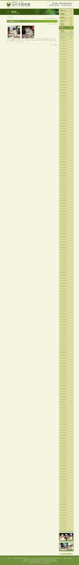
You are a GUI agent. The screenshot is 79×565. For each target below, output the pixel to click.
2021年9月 (64, 189)
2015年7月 (64, 393)
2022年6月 (64, 164)
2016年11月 (64, 349)
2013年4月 (64, 468)
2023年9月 (64, 123)
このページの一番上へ (66, 554)
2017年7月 (64, 327)
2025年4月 (64, 70)
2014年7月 (64, 427)
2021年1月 (64, 211)
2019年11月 (64, 250)
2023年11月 (64, 117)
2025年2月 (64, 76)
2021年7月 (64, 195)
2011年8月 (64, 523)
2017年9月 (64, 322)
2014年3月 (64, 438)
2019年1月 (64, 277)
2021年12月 (64, 181)
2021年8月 (64, 192)
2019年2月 (64, 275)
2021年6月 (64, 197)
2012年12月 (64, 479)
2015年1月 (64, 410)
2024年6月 (64, 98)
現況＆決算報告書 (68, 558)
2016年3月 (64, 371)
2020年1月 (64, 244)
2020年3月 (64, 239)
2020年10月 (64, 219)
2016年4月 (64, 369)
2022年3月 (64, 172)
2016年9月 (64, 355)
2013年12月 (64, 446)
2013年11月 (64, 449)
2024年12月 (64, 81)
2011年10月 (64, 518)
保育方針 (66, 17)
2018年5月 (64, 300)
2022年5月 (64, 167)
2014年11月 (64, 416)
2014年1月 (64, 443)
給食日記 (66, 546)
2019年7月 (64, 261)
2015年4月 (64, 402)
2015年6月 (64, 396)
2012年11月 (64, 482)
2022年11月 (64, 150)
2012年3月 (64, 504)
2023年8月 (64, 125)
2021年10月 (64, 186)
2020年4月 (64, 236)
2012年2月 (64, 507)
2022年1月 (64, 178)
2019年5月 (64, 266)
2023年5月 (64, 134)
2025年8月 (64, 59)
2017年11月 (64, 316)
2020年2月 (64, 241)
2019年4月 (64, 269)
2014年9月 (64, 421)
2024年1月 (64, 112)
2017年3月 (64, 338)
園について (66, 11)
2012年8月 (64, 490)
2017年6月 (64, 330)
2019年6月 (64, 264)
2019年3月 (64, 272)
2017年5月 (64, 333)
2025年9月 (64, 56)
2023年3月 (64, 139)
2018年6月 (64, 297)
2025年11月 (64, 51)
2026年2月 (64, 43)
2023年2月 (64, 142)
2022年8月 (64, 159)
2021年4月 (64, 203)
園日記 (66, 27)
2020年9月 (64, 222)
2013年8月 (64, 457)
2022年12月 (64, 148)
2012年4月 (64, 501)
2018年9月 (64, 288)
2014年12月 (64, 413)
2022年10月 (64, 153)
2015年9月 (64, 388)
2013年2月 (64, 474)
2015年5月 (64, 399)
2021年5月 (64, 200)
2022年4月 (64, 170)
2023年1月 (64, 145)
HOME (66, 31)
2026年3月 (64, 40)
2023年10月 (64, 120)
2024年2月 (64, 109)
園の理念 (66, 14)
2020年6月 (64, 230)
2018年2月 (64, 308)
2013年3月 (64, 471)
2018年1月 (64, 311)
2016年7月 (64, 360)
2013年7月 (64, 460)
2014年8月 (64, 424)
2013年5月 (64, 465)
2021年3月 (64, 206)
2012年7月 (64, 493)
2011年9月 (64, 521)
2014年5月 (64, 432)
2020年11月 (64, 217)
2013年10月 (64, 451)
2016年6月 (64, 363)
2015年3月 (64, 404)
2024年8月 (64, 92)
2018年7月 (64, 294)
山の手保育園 (18, 4)
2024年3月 (64, 106)
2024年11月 (64, 84)
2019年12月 (64, 247)
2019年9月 (64, 255)
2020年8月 (64, 225)
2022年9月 (64, 156)
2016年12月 (64, 346)
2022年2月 (64, 175)
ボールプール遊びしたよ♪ (50, 18)
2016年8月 (64, 358)
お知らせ (66, 24)
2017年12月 (64, 313)
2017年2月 (64, 341)
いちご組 (10, 16)
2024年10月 (64, 87)
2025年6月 (64, 65)
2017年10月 (64, 319)
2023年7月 (64, 128)
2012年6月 (64, 496)
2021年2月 (64, 208)
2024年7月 (64, 95)
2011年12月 (64, 512)
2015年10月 (64, 385)
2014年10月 (64, 418)
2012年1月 (64, 509)
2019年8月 (64, 258)
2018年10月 (64, 286)
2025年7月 (64, 62)
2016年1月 (64, 377)
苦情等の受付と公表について (57, 558)
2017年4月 (64, 335)
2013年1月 (64, 476)
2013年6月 (64, 463)
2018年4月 (64, 302)
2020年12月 (64, 214)
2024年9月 (64, 89)
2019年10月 (64, 252)
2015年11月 (64, 382)
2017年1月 (64, 344)
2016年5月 (64, 366)
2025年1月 (64, 79)
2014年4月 (64, 435)
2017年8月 (64, 324)
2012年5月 (64, 498)
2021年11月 (64, 183)
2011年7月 (64, 526)
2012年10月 (64, 485)
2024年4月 (64, 103)
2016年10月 (64, 352)
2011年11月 (64, 515)
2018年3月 (64, 305)
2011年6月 (64, 529)
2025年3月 (64, 73)
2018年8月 (64, 291)
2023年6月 (64, 131)
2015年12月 (64, 380)
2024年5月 (64, 101)
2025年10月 (64, 54)
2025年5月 (64, 67)
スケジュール (66, 21)
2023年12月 (64, 114)
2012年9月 (64, 487)
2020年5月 (64, 233)
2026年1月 (64, 45)
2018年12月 (64, 280)
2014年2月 (64, 440)
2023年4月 (64, 137)
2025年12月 (64, 48)
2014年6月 (64, 429)
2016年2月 (64, 374)
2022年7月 (64, 161)
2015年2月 (64, 407)
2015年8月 (64, 391)
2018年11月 (64, 283)
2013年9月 (64, 454)
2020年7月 (64, 228)
